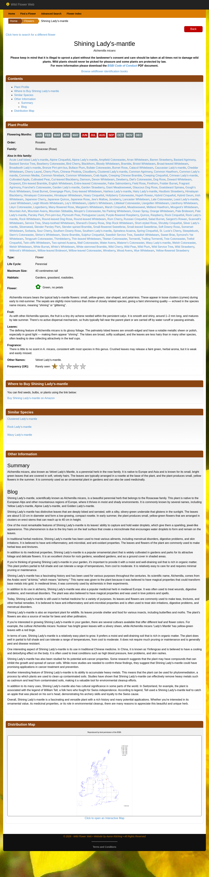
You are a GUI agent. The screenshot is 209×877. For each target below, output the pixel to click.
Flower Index (74, 13)
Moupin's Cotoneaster (87, 211)
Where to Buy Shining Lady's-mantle (36, 91)
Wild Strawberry (184, 246)
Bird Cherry (73, 163)
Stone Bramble (70, 234)
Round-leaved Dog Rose (57, 219)
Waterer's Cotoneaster (130, 242)
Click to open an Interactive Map (104, 818)
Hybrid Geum (185, 195)
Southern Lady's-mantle (97, 230)
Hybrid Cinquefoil (165, 195)
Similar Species (23, 95)
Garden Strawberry (92, 187)
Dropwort (15, 183)
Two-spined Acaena (64, 242)
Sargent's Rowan (176, 219)
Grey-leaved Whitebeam (87, 191)
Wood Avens (124, 250)
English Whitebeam (61, 183)
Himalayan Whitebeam (68, 195)
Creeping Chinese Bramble (125, 175)
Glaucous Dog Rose (145, 187)
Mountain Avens (37, 211)
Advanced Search (51, 13)
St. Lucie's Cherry (170, 230)
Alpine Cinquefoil (60, 159)
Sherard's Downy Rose (90, 223)
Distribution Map (24, 110)
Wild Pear (130, 246)
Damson (85, 179)
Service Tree (33, 223)
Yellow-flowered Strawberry (172, 250)
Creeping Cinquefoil (155, 175)
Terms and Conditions (104, 847)
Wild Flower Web (20, 5)
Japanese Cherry (35, 199)
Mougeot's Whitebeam (184, 207)
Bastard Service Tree (22, 163)
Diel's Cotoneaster (140, 179)
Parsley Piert (36, 215)
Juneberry (115, 199)
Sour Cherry (44, 230)
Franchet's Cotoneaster (36, 187)
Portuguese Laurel (93, 215)
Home (11, 13)
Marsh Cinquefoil (115, 207)
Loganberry (40, 207)
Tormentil (134, 238)
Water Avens (107, 242)
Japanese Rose (80, 199)
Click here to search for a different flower (30, 34)
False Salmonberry (119, 183)
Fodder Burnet (168, 183)
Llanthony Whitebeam (184, 203)
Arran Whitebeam (138, 159)
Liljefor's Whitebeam (100, 203)
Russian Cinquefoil (135, 219)
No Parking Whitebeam (116, 211)
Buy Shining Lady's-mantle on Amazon (31, 398)
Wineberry (109, 250)
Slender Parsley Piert (47, 226)
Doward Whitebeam (179, 179)
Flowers (29, 21)
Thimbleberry (62, 238)
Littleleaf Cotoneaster (127, 203)
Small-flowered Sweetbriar (109, 226)
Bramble (126, 163)
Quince (144, 215)
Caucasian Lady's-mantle (170, 167)
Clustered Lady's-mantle (112, 171)
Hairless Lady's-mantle (117, 191)
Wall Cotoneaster (87, 242)
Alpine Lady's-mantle (85, 159)
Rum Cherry (114, 219)
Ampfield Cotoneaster (112, 159)
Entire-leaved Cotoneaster (90, 183)
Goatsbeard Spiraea (171, 187)
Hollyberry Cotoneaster (120, 195)
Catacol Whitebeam (141, 167)
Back (193, 29)
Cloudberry (89, 171)
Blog (24, 106)
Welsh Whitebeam (20, 246)
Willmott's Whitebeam (22, 250)
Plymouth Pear (71, 215)
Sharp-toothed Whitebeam (58, 223)
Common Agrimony (140, 171)
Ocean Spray (140, 211)
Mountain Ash (17, 211)
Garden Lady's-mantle (66, 187)
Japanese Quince (58, 199)
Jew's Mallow (99, 199)
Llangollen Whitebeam (155, 203)
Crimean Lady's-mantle (183, 175)
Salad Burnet (156, 219)
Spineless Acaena (124, 230)
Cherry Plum (51, 171)
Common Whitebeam (79, 175)
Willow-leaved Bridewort (52, 250)
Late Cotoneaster (161, 199)
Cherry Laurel (33, 171)
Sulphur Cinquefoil (92, 234)
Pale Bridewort (185, 211)
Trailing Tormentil (151, 238)
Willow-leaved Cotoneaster (85, 250)
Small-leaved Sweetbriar (142, 226)
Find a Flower (28, 13)
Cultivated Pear (40, 179)
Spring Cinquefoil (147, 230)
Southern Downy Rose (67, 230)
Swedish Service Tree (119, 234)
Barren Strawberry (161, 159)
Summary (27, 102)
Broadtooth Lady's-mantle (25, 167)
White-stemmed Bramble (91, 246)
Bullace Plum (77, 167)
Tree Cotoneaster (174, 238)
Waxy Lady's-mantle (158, 242)
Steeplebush (190, 230)
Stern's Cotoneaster (21, 234)
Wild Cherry (115, 246)
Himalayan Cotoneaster (38, 195)
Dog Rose (159, 179)
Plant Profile (21, 87)
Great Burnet (40, 191)
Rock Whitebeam (29, 219)
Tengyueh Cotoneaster (39, 238)
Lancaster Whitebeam (136, 199)
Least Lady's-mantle (186, 199)
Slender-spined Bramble (77, 226)
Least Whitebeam (20, 203)
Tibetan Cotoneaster (114, 238)
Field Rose (138, 183)
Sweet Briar (168, 234)
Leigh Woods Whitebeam (47, 203)
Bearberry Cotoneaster (51, 163)
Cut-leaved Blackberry (64, 179)
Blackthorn (88, 163)
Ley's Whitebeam (75, 203)
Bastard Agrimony (184, 159)
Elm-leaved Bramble (34, 183)
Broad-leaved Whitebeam (172, 163)
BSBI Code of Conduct (122, 65)
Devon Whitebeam (103, 179)
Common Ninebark (52, 175)
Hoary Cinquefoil (94, 195)
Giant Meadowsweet (118, 187)
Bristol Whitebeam (144, 163)
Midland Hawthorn (158, 207)
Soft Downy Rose (169, 226)
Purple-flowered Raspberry (122, 215)
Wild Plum (144, 246)
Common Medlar (29, 175)
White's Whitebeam (63, 246)
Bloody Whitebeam (107, 163)
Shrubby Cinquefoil (170, 223)
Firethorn (152, 183)
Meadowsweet (136, 207)
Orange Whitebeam (162, 211)
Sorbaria (30, 230)
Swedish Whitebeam (146, 234)
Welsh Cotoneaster (184, 242)
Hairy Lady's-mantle (145, 191)
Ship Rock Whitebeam (119, 223)
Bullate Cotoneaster (98, 167)
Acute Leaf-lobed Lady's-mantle (28, 159)
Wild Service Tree (162, 246)
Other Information (25, 99)
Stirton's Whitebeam (47, 234)
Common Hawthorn (166, 171)
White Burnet (41, 246)
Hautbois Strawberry (171, 191)
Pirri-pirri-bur (53, 215)
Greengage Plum (59, 191)
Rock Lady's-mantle (19, 426)
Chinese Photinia (70, 171)
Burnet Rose (120, 167)
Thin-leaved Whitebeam (86, 238)
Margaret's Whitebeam (89, 207)
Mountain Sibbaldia (60, 211)
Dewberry (122, 179)
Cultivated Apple (19, 179)
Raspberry (157, 215)
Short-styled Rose (146, 223)
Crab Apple (100, 175)
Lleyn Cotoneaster (20, 207)
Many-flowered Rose (61, 207)
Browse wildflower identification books (104, 71)
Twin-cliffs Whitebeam (36, 242)
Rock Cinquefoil (174, 215)
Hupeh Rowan (144, 195)
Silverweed (26, 226)
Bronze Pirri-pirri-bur (54, 167)
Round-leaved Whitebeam (90, 219)
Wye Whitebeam (144, 250)
